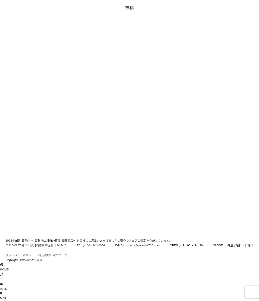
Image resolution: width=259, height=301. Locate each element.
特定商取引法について (52, 255)
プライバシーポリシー (20, 255)
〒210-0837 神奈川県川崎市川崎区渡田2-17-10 (36, 245)
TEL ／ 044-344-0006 (91, 245)
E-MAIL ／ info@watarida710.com (137, 245)
